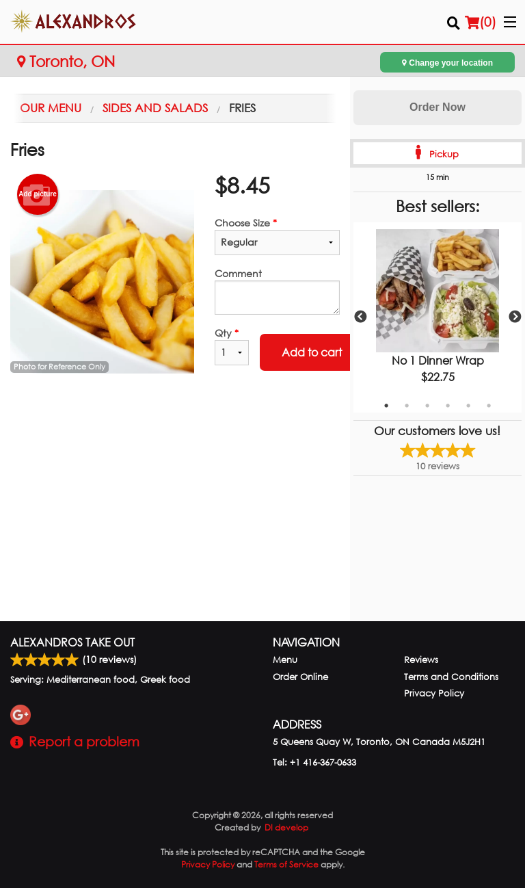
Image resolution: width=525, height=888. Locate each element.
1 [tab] (386, 406)
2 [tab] (407, 406)
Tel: (314, 762)
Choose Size (277, 235)
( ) (480, 22)
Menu (285, 660)
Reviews (421, 660)
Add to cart (312, 352)
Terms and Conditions (451, 677)
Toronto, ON (66, 61)
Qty (232, 345)
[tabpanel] (437, 317)
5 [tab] (468, 406)
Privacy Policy (434, 693)
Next (515, 317)
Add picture (37, 194)
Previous (360, 317)
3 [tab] (427, 406)
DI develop (286, 827)
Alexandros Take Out (72, 642)
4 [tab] (448, 406)
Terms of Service (286, 864)
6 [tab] (489, 406)
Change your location (447, 62)
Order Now (437, 107)
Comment (277, 291)
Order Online (300, 677)
